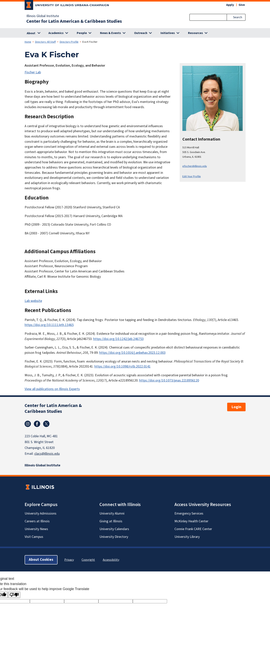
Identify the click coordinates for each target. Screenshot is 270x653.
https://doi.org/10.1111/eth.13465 (49, 325)
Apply (230, 5)
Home (28, 42)
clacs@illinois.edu (47, 453)
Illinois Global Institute (42, 16)
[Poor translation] (14, 595)
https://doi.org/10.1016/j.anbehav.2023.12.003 (132, 352)
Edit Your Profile (191, 176)
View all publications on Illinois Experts (52, 389)
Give (242, 5)
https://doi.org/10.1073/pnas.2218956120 (169, 380)
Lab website (33, 300)
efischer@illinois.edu (194, 166)
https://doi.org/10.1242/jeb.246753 (118, 338)
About (31, 33)
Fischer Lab (33, 72)
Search (237, 17)
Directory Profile (69, 42)
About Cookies (41, 559)
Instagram (27, 424)
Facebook (37, 424)
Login (236, 407)
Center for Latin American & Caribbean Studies (74, 21)
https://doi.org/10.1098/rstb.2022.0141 (122, 366)
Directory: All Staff (45, 42)
